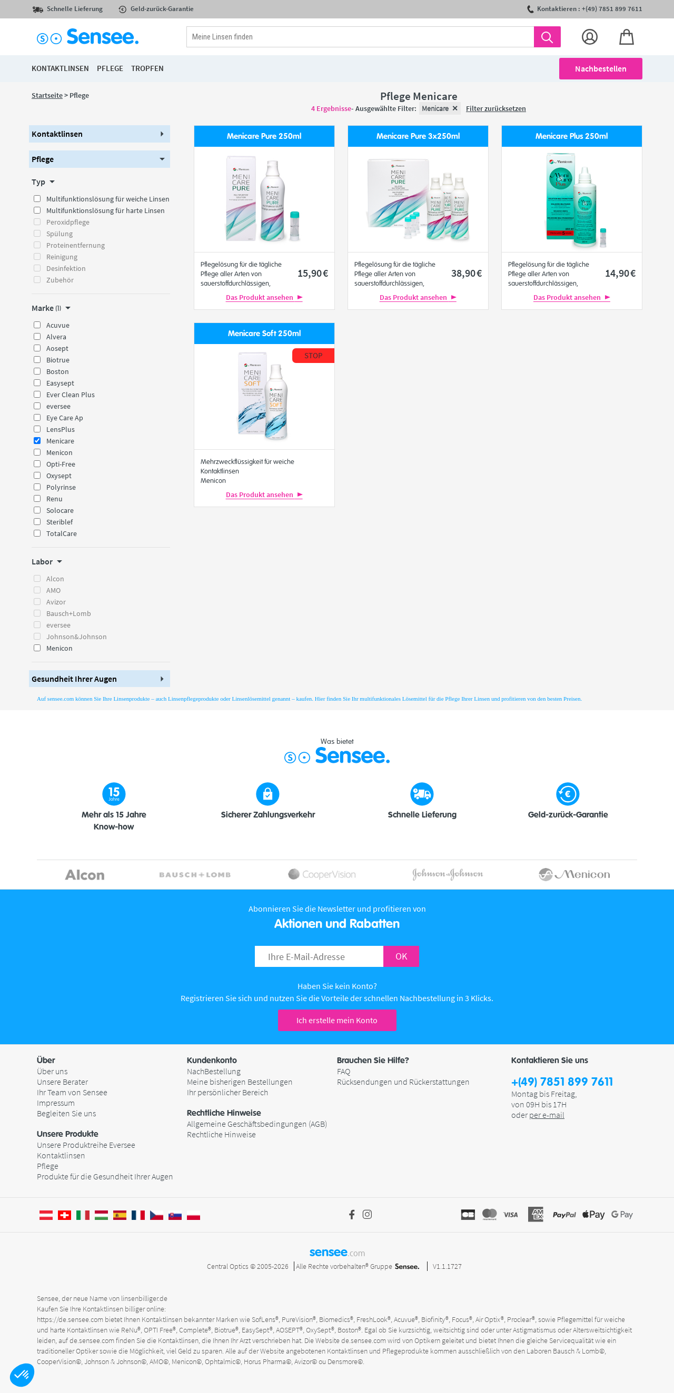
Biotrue (58, 360)
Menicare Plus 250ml (572, 136)
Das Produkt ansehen (264, 297)
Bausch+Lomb (68, 613)
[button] (22, 1375)
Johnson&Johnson (76, 636)
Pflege (47, 1165)
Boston (57, 371)
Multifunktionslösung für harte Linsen (105, 210)
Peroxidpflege (68, 222)
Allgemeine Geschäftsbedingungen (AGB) (257, 1123)
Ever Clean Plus (70, 394)
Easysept (60, 383)
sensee (337, 1252)
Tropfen (147, 68)
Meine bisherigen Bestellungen (240, 1081)
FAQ (343, 1071)
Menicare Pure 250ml (264, 136)
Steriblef (59, 522)
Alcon (55, 578)
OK (401, 956)
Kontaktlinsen (61, 1155)
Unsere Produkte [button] (67, 1134)
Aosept (57, 348)
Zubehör (60, 280)
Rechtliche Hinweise (221, 1134)
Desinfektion (66, 268)
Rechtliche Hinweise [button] (224, 1113)
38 (466, 272)
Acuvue (58, 325)
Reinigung (61, 256)
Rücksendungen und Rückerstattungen (403, 1081)
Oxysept (59, 475)
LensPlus (60, 429)
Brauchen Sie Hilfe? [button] (373, 1060)
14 (620, 272)
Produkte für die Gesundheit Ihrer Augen (105, 1176)
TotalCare (61, 533)
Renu (54, 498)
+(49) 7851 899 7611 (562, 1082)
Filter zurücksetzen (496, 108)
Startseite (47, 95)
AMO (53, 590)
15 (313, 272)
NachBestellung (214, 1071)
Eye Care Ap (64, 417)
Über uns (52, 1071)
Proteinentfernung (75, 245)
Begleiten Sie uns (66, 1113)
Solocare (60, 510)
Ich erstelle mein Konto (337, 1020)
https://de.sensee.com (70, 1319)
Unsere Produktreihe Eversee (86, 1144)
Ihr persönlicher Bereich (227, 1092)
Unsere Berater (62, 1081)
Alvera (56, 336)
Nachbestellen (601, 68)
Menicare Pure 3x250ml (418, 136)
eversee (58, 406)
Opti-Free (60, 464)
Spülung (59, 233)
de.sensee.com (92, 1340)
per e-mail (546, 1114)
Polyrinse (61, 487)
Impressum (56, 1102)
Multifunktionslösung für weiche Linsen (108, 199)
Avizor (56, 602)
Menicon (59, 452)
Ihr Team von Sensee (72, 1092)
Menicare (60, 441)
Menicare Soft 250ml (264, 333)
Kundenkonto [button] (212, 1060)
